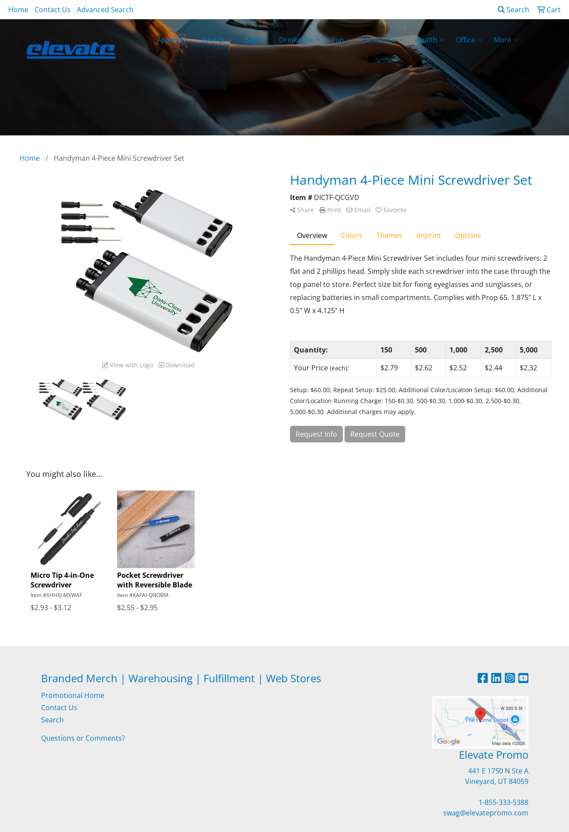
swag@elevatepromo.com (485, 813)
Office (469, 40)
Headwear (383, 40)
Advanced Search (105, 9)
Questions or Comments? (83, 738)
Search (513, 9)
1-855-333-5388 (503, 802)
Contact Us (52, 9)
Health (430, 40)
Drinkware (300, 40)
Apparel (173, 40)
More (506, 40)
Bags (256, 40)
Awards (217, 40)
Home (18, 9)
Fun (342, 40)
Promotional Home (72, 695)
